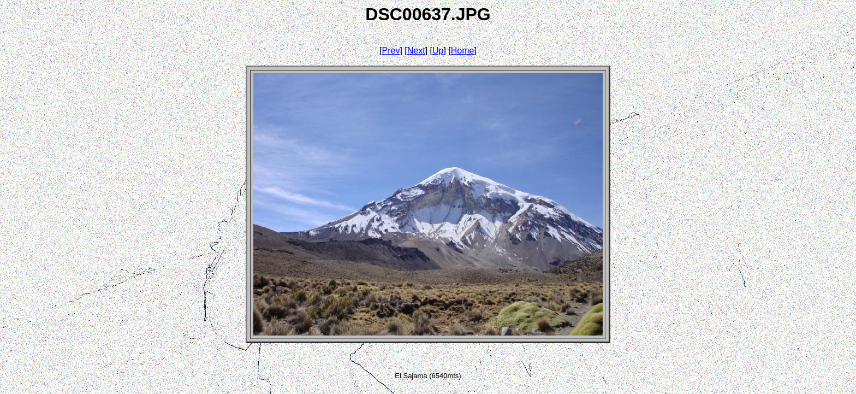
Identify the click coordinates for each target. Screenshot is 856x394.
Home (462, 50)
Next (416, 50)
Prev (391, 50)
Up (437, 50)
